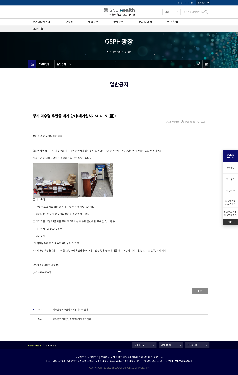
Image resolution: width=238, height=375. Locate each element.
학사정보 (118, 22)
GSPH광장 (38, 29)
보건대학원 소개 (41, 22)
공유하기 (198, 64)
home (32, 64)
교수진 (69, 22)
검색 (167, 12)
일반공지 (128, 52)
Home (180, 2)
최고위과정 (192, 345)
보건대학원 (166, 345)
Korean (201, 2)
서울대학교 (139, 345)
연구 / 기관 (173, 22)
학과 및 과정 (145, 22)
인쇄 (206, 64)
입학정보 (93, 22)
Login (191, 2)
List (200, 290)
